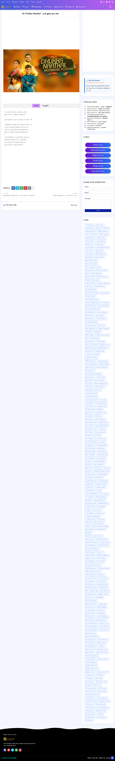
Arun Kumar (89, 251)
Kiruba (87, 510)
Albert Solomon (103, 231)
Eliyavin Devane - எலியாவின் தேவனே (98, 112)
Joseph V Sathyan (101, 484)
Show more (74, 205)
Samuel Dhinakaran (91, 626)
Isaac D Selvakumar (91, 396)
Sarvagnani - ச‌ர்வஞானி (94, 125)
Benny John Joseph (91, 264)
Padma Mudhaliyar (103, 555)
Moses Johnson (105, 542)
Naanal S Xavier (103, 545)
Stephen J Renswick (91, 665)
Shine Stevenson (102, 649)
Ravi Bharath (105, 591)
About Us (69, 7)
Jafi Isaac (99, 416)
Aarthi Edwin (89, 228)
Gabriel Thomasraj (91, 358)
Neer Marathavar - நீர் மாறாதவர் (97, 121)
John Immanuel (102, 455)
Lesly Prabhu (89, 513)
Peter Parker (101, 562)
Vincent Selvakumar (103, 707)
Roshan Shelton (102, 607)
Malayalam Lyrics (98, 150)
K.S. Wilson (88, 500)
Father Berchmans (102, 348)
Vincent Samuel (100, 704)
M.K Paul (88, 523)
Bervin (87, 273)
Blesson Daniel (90, 277)
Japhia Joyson (103, 422)
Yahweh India (89, 717)
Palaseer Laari (89, 558)
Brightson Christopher (92, 280)
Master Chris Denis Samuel (93, 536)
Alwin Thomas (104, 234)
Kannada (39, 2)
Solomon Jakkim (90, 659)
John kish (107, 468)
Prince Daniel (102, 581)
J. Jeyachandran (102, 406)
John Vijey (88, 468)
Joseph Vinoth (100, 487)
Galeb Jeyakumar (90, 361)
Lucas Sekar (100, 520)
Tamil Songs (89, 682)
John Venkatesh (99, 464)
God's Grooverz (90, 377)
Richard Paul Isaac (91, 604)
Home (3, 2)
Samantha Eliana (100, 620)
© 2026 (14, 758)
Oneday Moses (90, 555)
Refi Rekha (99, 597)
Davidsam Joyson (90, 325)
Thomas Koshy (89, 691)
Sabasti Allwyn (89, 614)
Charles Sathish (90, 296)
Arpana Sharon (90, 247)
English (22, 2)
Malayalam (15, 2)
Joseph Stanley (103, 481)
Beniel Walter (99, 257)
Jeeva (96, 429)
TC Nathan (88, 678)
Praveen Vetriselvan (91, 578)
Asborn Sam (99, 251)
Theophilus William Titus (93, 685)
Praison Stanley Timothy (92, 571)
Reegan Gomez (103, 594)
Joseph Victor (89, 487)
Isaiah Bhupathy (101, 403)
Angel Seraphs (89, 238)
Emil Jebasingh (90, 341)
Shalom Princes (101, 643)
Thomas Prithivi (102, 691)
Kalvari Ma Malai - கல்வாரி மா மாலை (98, 110)
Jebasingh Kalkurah (102, 426)
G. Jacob (87, 354)
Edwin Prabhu (89, 335)
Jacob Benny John (100, 413)
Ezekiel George (90, 348)
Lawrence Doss (96, 510)
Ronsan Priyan (89, 607)
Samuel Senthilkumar (92, 636)
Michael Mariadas (102, 539)
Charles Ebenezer (90, 290)
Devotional (36, 7)
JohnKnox (88, 471)
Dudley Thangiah (103, 328)
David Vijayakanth (91, 322)
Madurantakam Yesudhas (100, 526)
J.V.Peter (100, 409)
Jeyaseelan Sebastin (91, 442)
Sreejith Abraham (90, 662)
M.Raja (87, 526)
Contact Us (81, 7)
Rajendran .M (103, 588)
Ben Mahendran (101, 254)
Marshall (88, 533)
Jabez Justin (89, 413)
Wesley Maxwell (101, 711)
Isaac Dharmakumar (91, 400)
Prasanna (101, 575)
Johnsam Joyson (90, 474)
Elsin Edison (95, 338)
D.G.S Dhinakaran (90, 306)
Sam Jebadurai (89, 617)
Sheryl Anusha (89, 649)
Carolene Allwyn (90, 283)
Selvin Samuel (89, 643)
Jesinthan (88, 435)
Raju (86, 591)
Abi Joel (98, 228)
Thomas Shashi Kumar (92, 695)
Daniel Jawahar (104, 306)
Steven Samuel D (103, 672)
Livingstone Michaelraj (92, 516)
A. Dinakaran (89, 225)
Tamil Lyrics (98, 145)
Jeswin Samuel (101, 439)
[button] (110, 7)
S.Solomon (101, 610)
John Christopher (90, 452)
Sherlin (102, 646)
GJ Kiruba (96, 354)
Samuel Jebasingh (90, 630)
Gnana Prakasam (102, 367)
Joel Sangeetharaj (101, 445)
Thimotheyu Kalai (90, 688)
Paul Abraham (101, 558)
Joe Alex (102, 442)
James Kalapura (100, 419)
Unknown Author (105, 701)
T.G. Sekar (100, 675)
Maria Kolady (89, 529)
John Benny (100, 448)
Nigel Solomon (90, 552)
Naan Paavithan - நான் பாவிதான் (99, 107)
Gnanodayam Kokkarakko (93, 374)
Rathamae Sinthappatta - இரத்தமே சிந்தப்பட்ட (97, 119)
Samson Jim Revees (91, 623)
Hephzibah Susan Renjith (93, 390)
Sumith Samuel (90, 675)
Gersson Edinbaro (90, 364)
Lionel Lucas (100, 513)
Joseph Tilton (89, 484)
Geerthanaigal (103, 361)
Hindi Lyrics (98, 161)
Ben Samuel (89, 257)
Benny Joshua (89, 270)
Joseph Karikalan (90, 481)
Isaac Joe (103, 400)
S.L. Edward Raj (90, 610)
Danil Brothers (89, 312)
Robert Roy (102, 604)
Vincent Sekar (89, 707)
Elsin (86, 338)
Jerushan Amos (100, 432)
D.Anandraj (106, 302)
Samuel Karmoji (90, 633)
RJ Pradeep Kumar (91, 588)
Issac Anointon (89, 406)
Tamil (8, 2)
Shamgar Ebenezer (91, 646)
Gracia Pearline (99, 380)
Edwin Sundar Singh (103, 335)
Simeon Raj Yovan (102, 652)
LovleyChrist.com (6, 758)
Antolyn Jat (88, 244)
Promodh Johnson (102, 584)
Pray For (48, 7)
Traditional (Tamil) (91, 701)
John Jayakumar (90, 458)
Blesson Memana (102, 277)
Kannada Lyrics (98, 171)
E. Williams (88, 332)
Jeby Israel (88, 429)
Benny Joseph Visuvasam (93, 267)
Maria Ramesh (101, 529)
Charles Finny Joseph (91, 293)
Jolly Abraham (102, 474)
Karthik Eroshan (104, 503)
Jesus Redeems (89, 439)
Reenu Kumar (89, 597)
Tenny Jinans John (101, 682)
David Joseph (100, 315)
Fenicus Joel (89, 351)
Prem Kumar (104, 578)
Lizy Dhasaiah (89, 520)
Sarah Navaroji (103, 639)
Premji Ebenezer (90, 581)
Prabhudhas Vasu (90, 568)
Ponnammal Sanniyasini (92, 565)
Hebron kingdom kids (100, 383)
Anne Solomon (101, 241)
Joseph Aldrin (98, 477)
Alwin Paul (94, 234)
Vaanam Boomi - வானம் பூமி (95, 123)
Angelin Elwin (101, 238)
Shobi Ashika (89, 652)
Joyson (99, 490)
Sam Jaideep (101, 614)
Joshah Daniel (89, 490)
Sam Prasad (89, 620)
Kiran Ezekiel (101, 507)
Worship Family (90, 714)
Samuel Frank (104, 626)
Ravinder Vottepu (90, 594)
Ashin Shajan (89, 254)
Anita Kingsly (89, 241)
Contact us (109, 758)
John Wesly (97, 468)
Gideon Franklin (104, 364)
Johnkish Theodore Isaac (101, 471)
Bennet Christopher (91, 260)
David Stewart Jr (102, 319)
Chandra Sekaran (99, 286)
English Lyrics (98, 155)
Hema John (88, 387)
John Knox (88, 461)
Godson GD (101, 377)
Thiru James (102, 688)
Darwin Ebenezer (102, 312)
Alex (86, 234)
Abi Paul (106, 228)
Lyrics (25, 7)
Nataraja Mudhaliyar (92, 549)
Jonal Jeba (88, 477)
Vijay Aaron (89, 704)
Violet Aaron (89, 711)
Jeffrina (102, 429)
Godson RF (88, 380)
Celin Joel (88, 286)
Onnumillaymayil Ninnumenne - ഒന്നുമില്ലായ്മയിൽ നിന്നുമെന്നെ (97, 115)
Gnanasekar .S (89, 371)
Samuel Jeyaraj (103, 630)
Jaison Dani (89, 419)
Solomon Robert (103, 659)
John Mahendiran (99, 461)
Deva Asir (102, 325)
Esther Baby (101, 341)
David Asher (89, 315)
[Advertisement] (42, 34)
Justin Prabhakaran (91, 494)
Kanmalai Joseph (90, 503)
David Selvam (89, 319)
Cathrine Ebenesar (104, 283)
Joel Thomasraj (90, 448)
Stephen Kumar (90, 672)
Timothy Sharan (90, 698)
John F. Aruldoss (90, 455)
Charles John (105, 293)
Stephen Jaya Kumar (91, 669)
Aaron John (99, 225)
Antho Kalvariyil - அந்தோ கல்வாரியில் (98, 108)
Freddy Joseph (99, 351)
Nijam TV (100, 552)
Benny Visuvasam (101, 270)
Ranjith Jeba (95, 591)
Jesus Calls (97, 435)
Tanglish (45, 106)
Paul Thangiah (89, 562)
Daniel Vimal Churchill (92, 309)
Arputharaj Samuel (103, 247)
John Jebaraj (102, 458)
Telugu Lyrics (98, 166)
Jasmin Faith (89, 426)
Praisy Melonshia (90, 575)
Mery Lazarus (89, 539)
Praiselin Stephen (104, 568)
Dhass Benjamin (90, 328)
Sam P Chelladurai (103, 617)
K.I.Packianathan (101, 497)
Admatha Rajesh (90, 231)
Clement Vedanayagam (92, 302)
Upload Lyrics (58, 7)
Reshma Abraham (90, 601)
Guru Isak (88, 383)
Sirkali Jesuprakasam (91, 656)
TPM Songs (98, 678)
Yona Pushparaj (101, 717)
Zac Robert (88, 720)
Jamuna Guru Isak (91, 422)
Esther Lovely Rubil (91, 345)
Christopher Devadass (92, 299)
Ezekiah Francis (105, 345)
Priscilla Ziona (89, 584)
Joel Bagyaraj (89, 445)
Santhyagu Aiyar (90, 639)
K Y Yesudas (89, 497)
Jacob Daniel (89, 416)
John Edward (102, 452)
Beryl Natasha (96, 273)
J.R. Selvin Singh (90, 409)
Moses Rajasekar (90, 545)
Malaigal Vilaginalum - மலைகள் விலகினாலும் (96, 128)
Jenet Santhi (89, 432)
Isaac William (89, 403)
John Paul (88, 464)
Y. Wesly (100, 714)
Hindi (27, 2)
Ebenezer (98, 332)
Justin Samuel (104, 494)
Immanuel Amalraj (91, 393)
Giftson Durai (89, 367)
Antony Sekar (99, 244)
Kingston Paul (89, 507)
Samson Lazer (104, 623)
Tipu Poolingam (103, 698)
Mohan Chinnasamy (91, 542)
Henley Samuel (99, 387)
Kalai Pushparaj (100, 500)
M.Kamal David (98, 523)
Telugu (33, 2)
